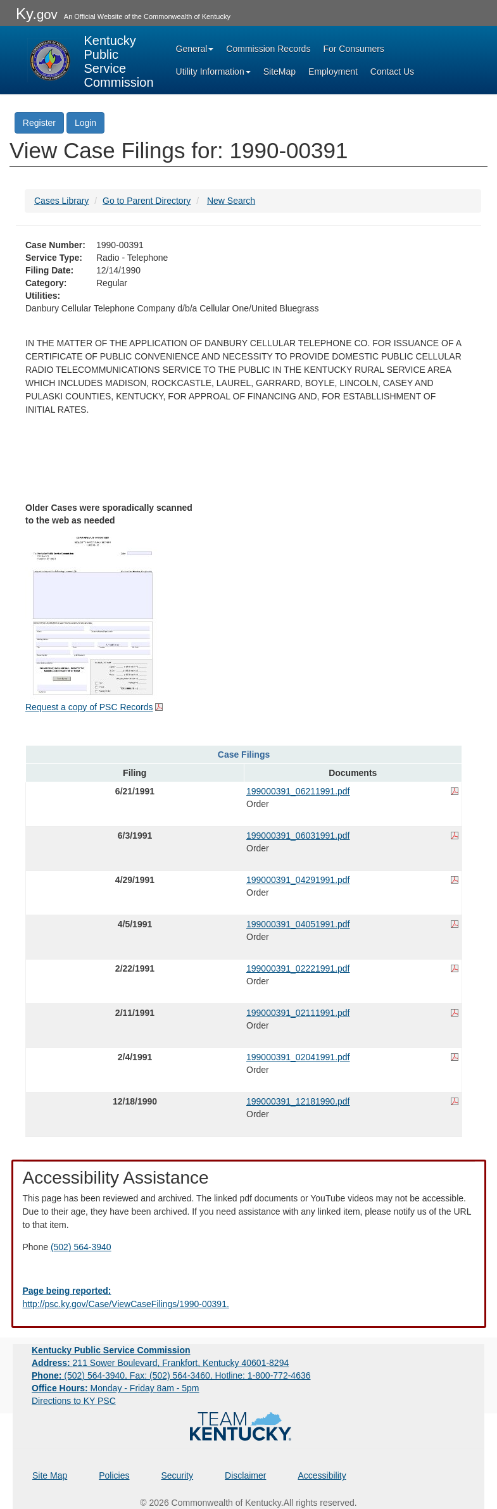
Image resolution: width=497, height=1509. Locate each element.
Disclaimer (245, 1475)
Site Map (49, 1475)
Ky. (37, 13)
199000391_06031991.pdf (298, 835)
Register (39, 123)
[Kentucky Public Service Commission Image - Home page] (90, 60)
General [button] (195, 49)
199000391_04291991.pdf (298, 880)
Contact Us (392, 71)
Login (85, 123)
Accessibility (322, 1475)
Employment (333, 71)
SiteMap (279, 71)
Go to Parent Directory (147, 201)
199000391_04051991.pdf (298, 924)
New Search (231, 201)
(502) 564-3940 (81, 1247)
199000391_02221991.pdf (298, 968)
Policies (114, 1475)
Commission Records (268, 49)
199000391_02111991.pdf (298, 1013)
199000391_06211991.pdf (298, 791)
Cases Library (61, 201)
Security (177, 1475)
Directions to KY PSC (74, 1401)
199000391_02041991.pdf (298, 1057)
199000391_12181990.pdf (298, 1101)
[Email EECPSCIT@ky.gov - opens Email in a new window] (249, 1297)
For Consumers (353, 49)
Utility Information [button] (213, 71)
